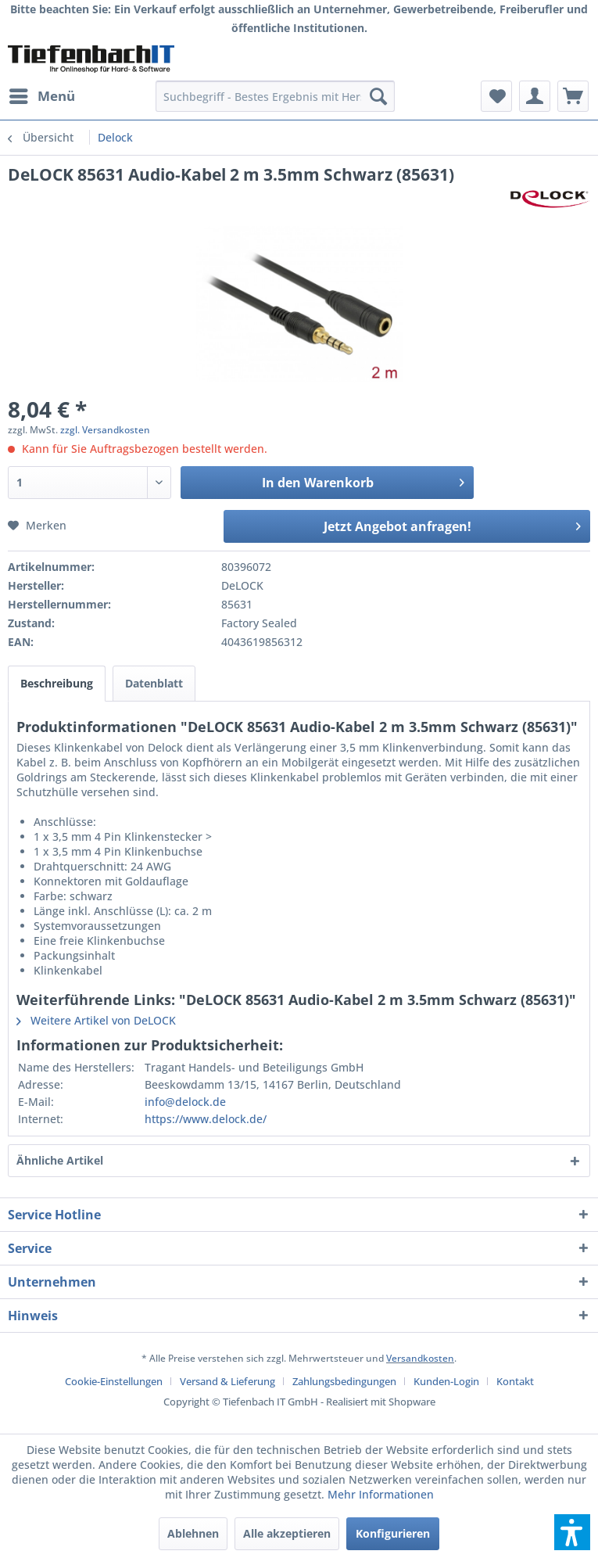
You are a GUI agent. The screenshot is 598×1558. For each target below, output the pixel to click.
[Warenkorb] (573, 96)
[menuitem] (41, 96)
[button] (572, 1532)
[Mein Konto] (534, 96)
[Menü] (41, 96)
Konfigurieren (393, 1533)
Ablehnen (193, 1533)
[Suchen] (378, 96)
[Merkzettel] (496, 96)
